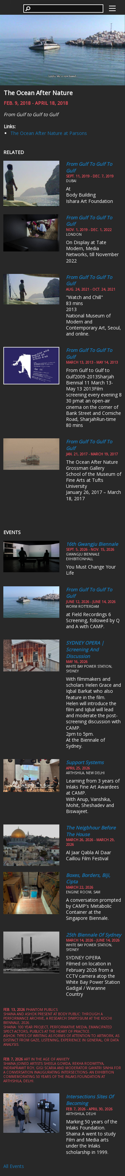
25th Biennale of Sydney (93, 935)
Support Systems (85, 762)
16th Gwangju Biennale (92, 544)
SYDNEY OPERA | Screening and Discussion (85, 649)
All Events (13, 1166)
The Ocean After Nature (38, 93)
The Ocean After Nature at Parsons (48, 133)
